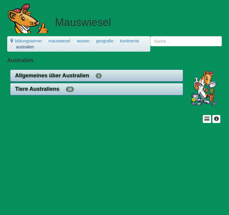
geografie (104, 41)
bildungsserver (26, 41)
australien (25, 46)
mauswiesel (59, 41)
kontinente (129, 41)
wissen (83, 41)
